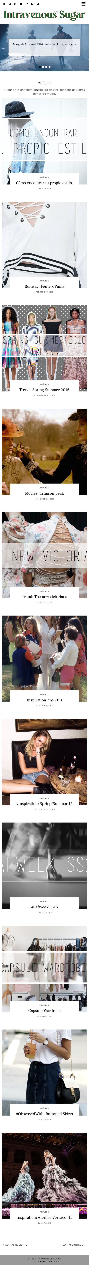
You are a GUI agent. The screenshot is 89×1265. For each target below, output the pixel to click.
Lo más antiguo (74, 1244)
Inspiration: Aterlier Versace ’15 (44, 1217)
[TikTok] (27, 4)
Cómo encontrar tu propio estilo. (44, 182)
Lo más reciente (15, 1244)
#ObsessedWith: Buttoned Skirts (44, 1114)
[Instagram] (10, 4)
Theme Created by (45, 1261)
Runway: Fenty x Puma (44, 286)
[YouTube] (21, 4)
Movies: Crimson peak (44, 493)
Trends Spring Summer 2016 (44, 389)
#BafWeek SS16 (44, 907)
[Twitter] (4, 4)
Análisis (44, 177)
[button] (85, 4)
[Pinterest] (15, 4)
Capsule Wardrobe (44, 1010)
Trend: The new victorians (44, 596)
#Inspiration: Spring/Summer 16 (44, 803)
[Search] (38, 4)
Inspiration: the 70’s (44, 700)
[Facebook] (32, 4)
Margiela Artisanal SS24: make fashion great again (44, 44)
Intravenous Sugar (49, 1259)
